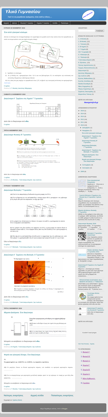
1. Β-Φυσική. (14, 180)
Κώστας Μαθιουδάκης (85, 78)
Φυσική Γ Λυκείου (26, 23)
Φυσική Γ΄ (86, 352)
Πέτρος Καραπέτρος (85, 89)
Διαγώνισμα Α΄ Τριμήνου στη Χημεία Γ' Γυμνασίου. (23, 98)
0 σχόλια (7, 86)
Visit (86, 343)
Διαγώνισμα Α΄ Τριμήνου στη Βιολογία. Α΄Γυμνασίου (24, 255)
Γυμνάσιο (86, 383)
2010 (82, 125)
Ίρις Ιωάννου (37, 180)
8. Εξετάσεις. (82, 62)
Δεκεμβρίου (86, 127)
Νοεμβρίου (86, 130)
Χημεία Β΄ (86, 370)
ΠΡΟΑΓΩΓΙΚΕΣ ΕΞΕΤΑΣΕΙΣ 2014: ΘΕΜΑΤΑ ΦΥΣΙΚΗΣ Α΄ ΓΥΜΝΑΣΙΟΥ (91, 281)
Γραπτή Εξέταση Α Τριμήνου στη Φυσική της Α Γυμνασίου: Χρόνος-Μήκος (90, 197)
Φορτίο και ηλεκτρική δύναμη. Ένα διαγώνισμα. (22, 355)
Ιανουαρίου (86, 168)
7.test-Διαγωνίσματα (25, 180)
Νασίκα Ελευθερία (84, 84)
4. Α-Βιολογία (14, 302)
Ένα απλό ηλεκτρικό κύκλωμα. (16, 32)
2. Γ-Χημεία (82, 49)
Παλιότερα (64, 23)
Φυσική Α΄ (86, 361)
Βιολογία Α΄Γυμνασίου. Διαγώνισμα (94, 234)
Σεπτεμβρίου (86, 165)
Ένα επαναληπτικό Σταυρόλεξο (93, 181)
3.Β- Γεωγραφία (83, 52)
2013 (82, 116)
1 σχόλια (7, 177)
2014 (82, 113)
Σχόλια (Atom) (17, 400)
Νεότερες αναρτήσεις (13, 395)
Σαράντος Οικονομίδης (85, 91)
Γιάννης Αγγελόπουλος (85, 65)
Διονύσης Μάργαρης (25, 88)
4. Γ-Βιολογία (14, 247)
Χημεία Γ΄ (86, 365)
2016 (82, 110)
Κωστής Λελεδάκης (84, 81)
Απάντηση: (7, 83)
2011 (82, 122)
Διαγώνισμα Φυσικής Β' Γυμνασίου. (17, 135)
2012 (82, 119)
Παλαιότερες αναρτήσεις (62, 395)
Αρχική (6, 23)
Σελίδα (55, 23)
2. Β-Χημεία (13, 347)
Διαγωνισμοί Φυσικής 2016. (87, 223)
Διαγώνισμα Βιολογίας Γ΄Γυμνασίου (17, 190)
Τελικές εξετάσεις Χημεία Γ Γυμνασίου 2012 (95, 251)
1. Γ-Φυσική (14, 88)
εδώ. (27, 121)
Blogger (64, 408)
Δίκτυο (14, 23)
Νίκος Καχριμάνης (84, 86)
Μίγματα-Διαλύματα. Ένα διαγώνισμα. (18, 312)
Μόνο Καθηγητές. (89, 378)
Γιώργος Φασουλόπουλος (86, 68)
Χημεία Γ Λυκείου (43, 23)
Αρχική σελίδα (37, 395)
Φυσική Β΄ (86, 356)
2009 (82, 171)
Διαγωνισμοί (82, 70)
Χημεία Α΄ (86, 374)
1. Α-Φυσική (82, 39)
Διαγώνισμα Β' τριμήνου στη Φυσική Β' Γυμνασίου (95, 309)
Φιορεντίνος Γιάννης (84, 94)
